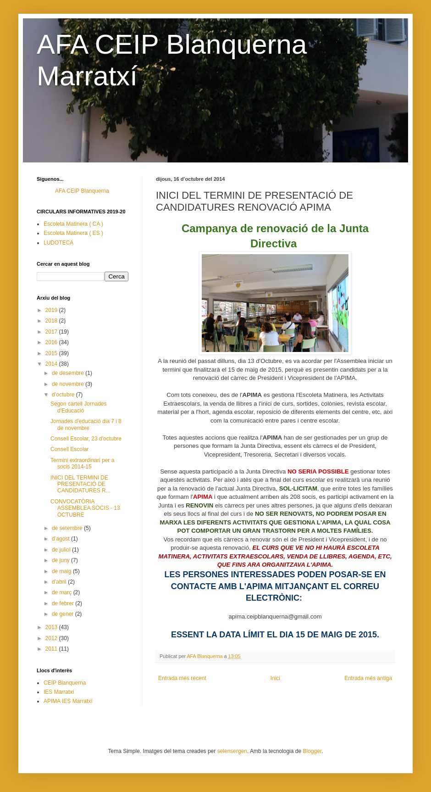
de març (62, 592)
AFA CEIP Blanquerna (82, 191)
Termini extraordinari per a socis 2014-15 (82, 463)
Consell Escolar (69, 449)
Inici (275, 678)
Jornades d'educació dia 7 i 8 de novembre (86, 424)
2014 (52, 364)
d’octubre (64, 394)
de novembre (68, 384)
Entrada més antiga (368, 678)
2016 (52, 342)
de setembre (68, 528)
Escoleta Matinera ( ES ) (73, 233)
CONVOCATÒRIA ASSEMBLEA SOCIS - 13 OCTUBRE (85, 508)
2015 (52, 353)
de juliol (62, 550)
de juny (61, 560)
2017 (52, 332)
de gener (63, 614)
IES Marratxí (59, 692)
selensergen (232, 751)
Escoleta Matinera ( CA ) (73, 224)
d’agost (61, 538)
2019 (52, 310)
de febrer (63, 603)
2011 (52, 649)
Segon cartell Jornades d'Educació (78, 407)
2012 (52, 638)
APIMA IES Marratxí (68, 701)
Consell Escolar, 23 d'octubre (86, 438)
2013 (52, 627)
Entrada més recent (182, 678)
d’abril (60, 582)
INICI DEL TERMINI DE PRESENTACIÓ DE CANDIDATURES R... (80, 484)
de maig (62, 571)
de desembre (68, 373)
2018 (52, 321)
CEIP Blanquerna (65, 683)
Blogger (312, 751)
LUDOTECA (58, 243)
